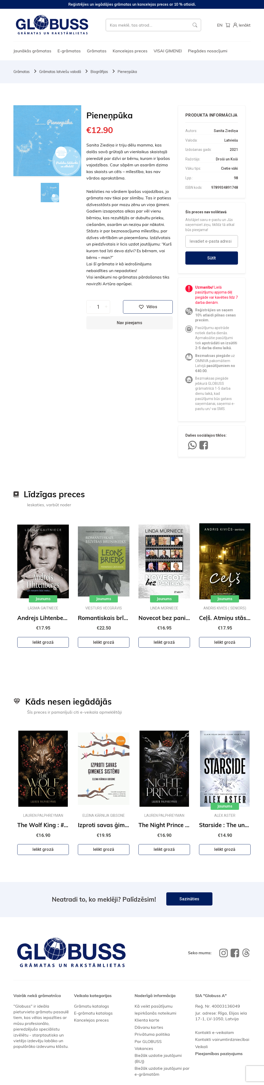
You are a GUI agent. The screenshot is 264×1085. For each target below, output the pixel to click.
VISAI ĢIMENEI (168, 50)
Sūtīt (211, 258)
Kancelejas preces (130, 50)
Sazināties (189, 898)
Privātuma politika (152, 1034)
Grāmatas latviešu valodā (60, 71)
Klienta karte (147, 1020)
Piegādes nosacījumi (207, 50)
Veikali (201, 1046)
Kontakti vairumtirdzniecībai (222, 1039)
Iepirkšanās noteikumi (155, 1013)
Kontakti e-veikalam (214, 1032)
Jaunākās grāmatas (32, 50)
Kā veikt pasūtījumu (153, 1006)
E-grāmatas (69, 50)
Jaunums (43, 599)
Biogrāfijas (99, 71)
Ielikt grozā (43, 642)
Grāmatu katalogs (91, 1006)
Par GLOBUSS (148, 1041)
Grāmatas (96, 50)
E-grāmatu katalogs (93, 1013)
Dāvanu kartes (149, 1027)
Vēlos (148, 306)
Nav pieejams (129, 322)
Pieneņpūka (127, 71)
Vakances (144, 1048)
